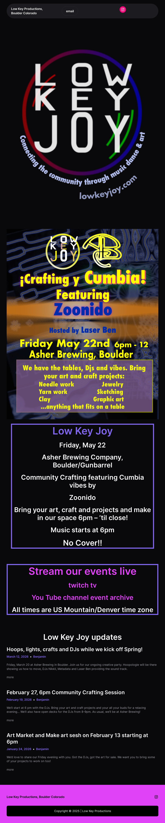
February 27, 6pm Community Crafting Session (66, 692)
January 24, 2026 (19, 749)
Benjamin (39, 656)
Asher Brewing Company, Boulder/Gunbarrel (82, 461)
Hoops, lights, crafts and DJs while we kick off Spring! (75, 649)
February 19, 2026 (19, 699)
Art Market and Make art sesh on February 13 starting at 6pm (77, 738)
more (10, 677)
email (70, 11)
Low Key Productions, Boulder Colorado (35, 797)
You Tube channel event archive (82, 597)
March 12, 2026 (17, 656)
